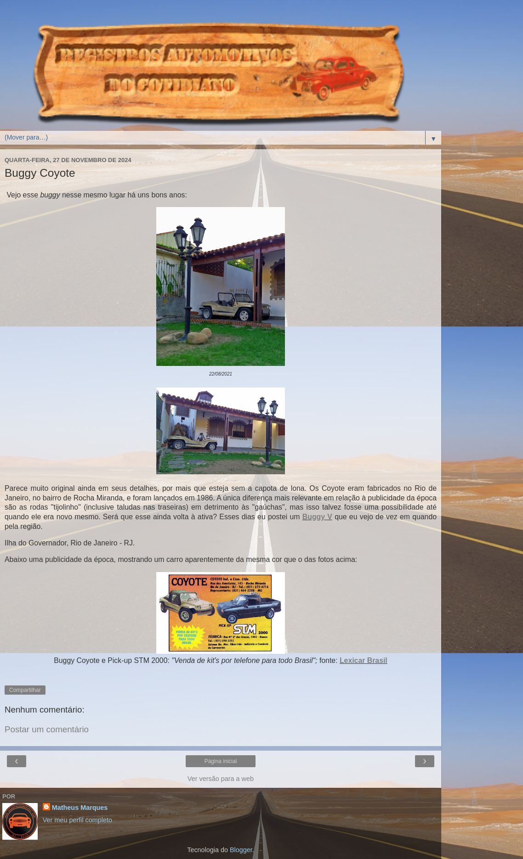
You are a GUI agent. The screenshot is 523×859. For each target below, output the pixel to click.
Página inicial (221, 761)
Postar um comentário (47, 729)
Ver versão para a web (221, 778)
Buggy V (317, 517)
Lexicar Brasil (363, 660)
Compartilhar (25, 690)
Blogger (241, 849)
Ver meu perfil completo (77, 820)
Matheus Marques (80, 807)
